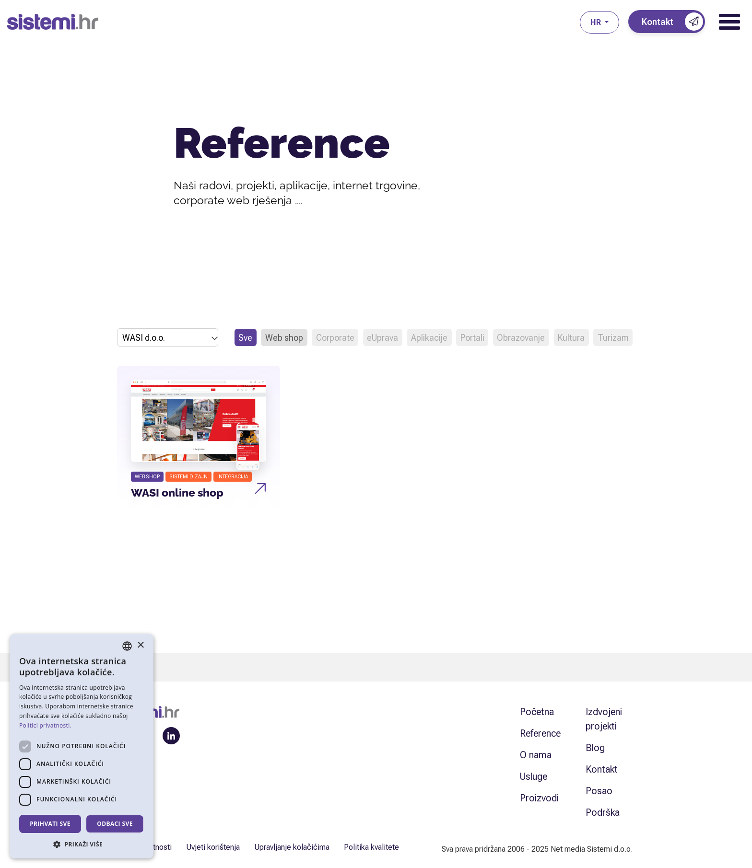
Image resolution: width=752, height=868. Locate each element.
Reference (540, 733)
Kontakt (602, 769)
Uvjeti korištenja (213, 847)
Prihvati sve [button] (50, 824)
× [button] (140, 645)
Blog (595, 747)
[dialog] (81, 746)
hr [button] (596, 22)
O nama (536, 755)
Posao (599, 791)
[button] (81, 844)
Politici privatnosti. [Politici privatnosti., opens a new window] (45, 725)
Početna (537, 712)
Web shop (284, 338)
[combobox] (127, 646)
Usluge (533, 776)
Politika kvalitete (371, 847)
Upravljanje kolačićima (291, 847)
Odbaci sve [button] (115, 824)
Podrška (603, 812)
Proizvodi (539, 798)
